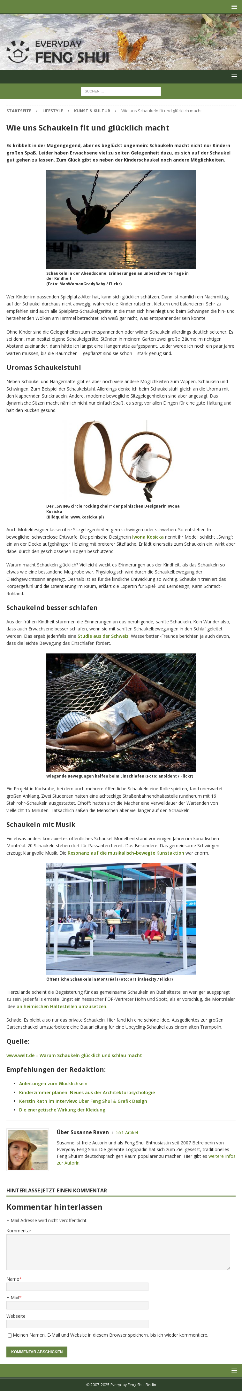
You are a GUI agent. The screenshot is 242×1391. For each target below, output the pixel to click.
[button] (233, 7)
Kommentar (18, 1231)
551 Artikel (127, 1132)
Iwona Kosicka (148, 537)
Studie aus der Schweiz (103, 636)
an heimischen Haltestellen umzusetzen (61, 1006)
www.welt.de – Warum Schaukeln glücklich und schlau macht (74, 1055)
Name (12, 1279)
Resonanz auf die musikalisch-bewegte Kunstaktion (126, 853)
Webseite (16, 1316)
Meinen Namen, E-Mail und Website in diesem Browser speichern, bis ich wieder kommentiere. (110, 1335)
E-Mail (12, 1297)
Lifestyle (52, 111)
